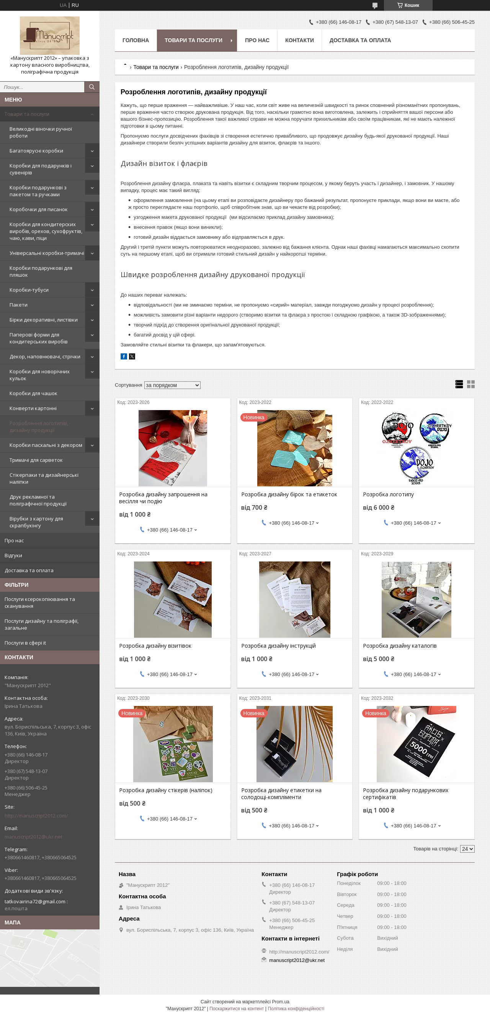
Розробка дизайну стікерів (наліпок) (165, 790)
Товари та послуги (27, 113)
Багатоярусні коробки (36, 150)
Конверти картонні (33, 408)
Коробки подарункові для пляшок (41, 271)
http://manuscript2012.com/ (36, 815)
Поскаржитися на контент (236, 1008)
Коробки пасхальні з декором (46, 445)
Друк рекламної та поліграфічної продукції (38, 500)
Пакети (19, 304)
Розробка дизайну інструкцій (278, 645)
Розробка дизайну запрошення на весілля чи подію (163, 498)
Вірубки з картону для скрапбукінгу (36, 522)
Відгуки (13, 555)
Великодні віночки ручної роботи (41, 132)
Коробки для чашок (33, 393)
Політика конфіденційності (296, 1008)
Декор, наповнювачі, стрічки (45, 356)
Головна (135, 40)
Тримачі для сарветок (36, 459)
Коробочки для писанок (39, 209)
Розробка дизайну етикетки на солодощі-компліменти (281, 794)
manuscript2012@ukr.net (33, 836)
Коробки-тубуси (29, 289)
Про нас (14, 540)
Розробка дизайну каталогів (400, 645)
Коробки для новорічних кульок (40, 375)
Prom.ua (280, 1002)
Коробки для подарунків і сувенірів (41, 169)
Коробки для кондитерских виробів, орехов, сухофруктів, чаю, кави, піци (46, 231)
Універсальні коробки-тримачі (47, 252)
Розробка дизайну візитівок (155, 645)
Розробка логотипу (388, 494)
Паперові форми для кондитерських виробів (39, 338)
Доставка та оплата (29, 570)
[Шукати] (92, 87)
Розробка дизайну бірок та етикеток (289, 494)
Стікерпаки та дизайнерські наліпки (44, 478)
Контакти (299, 40)
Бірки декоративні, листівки (44, 319)
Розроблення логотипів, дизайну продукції (39, 426)
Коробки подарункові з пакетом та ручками (38, 191)
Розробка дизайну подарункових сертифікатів (405, 794)
